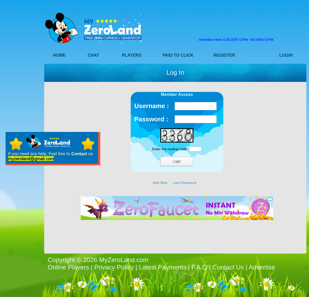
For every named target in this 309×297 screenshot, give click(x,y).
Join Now (160, 183)
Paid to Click (178, 55)
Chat (93, 55)
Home (59, 55)
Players (132, 55)
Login (286, 55)
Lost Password (185, 183)
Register (224, 55)
